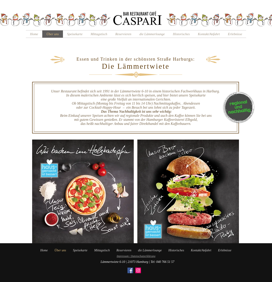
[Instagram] (138, 270)
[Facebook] (130, 270)
